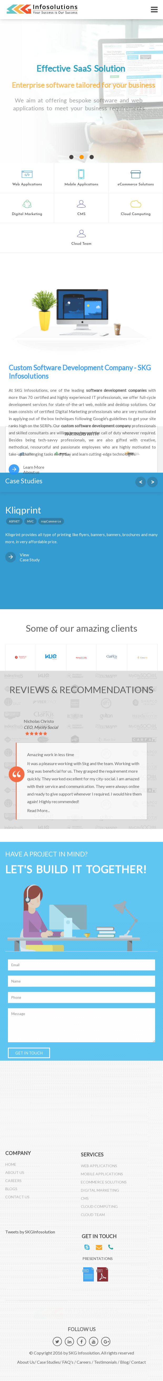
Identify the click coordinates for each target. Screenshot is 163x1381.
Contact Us (17, 1194)
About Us (14, 1169)
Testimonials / (106, 1359)
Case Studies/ (49, 1359)
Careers (13, 1177)
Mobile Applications (102, 1176)
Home (10, 1161)
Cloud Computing (99, 1209)
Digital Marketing (100, 1193)
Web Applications (99, 1168)
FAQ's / (69, 1359)
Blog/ (125, 1359)
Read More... (38, 540)
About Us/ (26, 1359)
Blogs (11, 1186)
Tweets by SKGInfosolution (30, 1231)
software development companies (119, 390)
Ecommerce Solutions (104, 1184)
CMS (85, 1201)
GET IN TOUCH (29, 782)
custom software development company (99, 425)
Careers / (85, 1359)
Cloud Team (93, 1217)
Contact (138, 1359)
